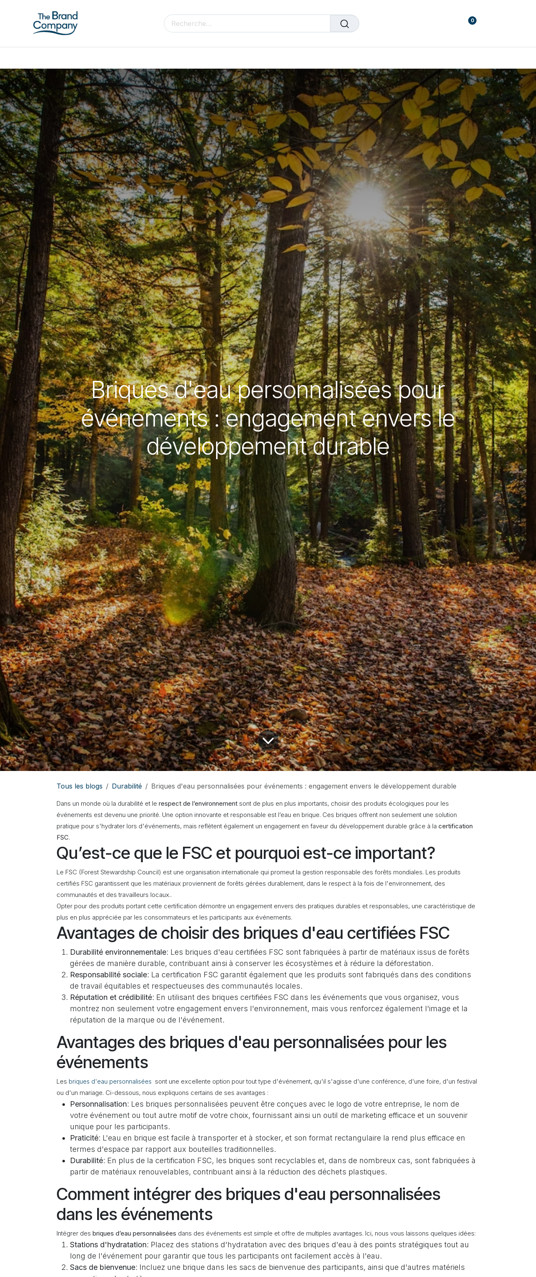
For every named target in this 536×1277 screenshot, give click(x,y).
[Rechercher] (344, 23)
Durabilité (127, 786)
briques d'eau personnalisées (110, 1081)
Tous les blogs (80, 786)
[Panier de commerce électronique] (443, 23)
